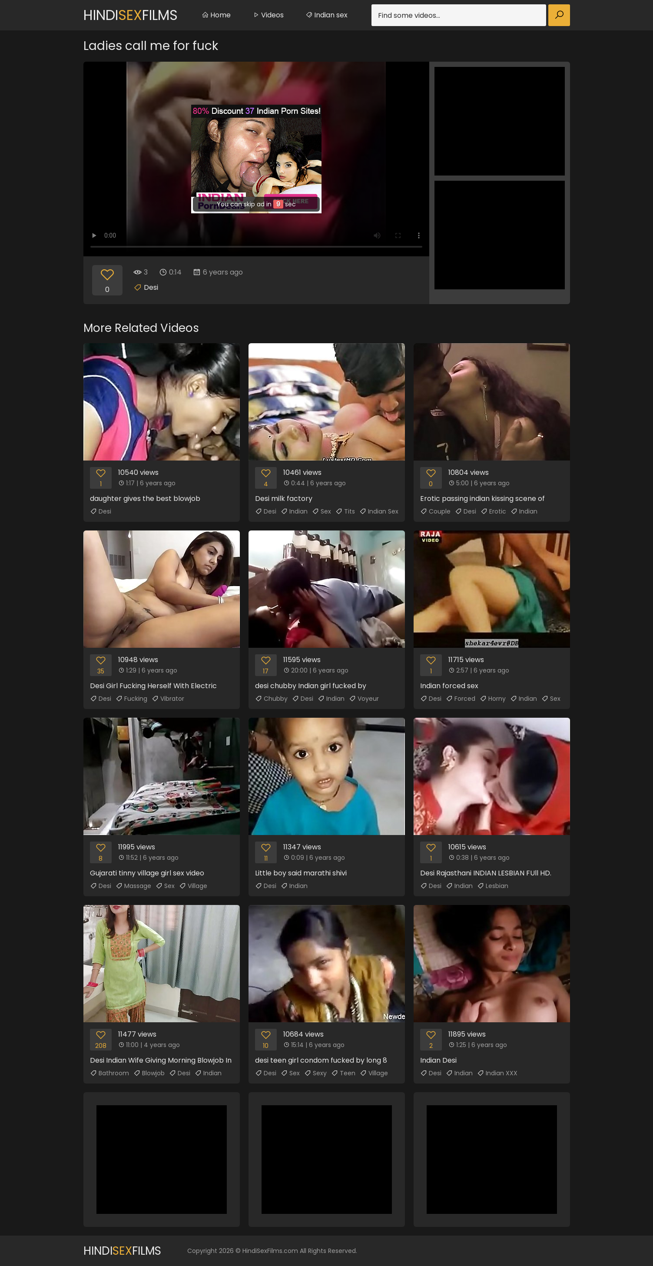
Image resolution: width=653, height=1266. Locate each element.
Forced (460, 699)
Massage (133, 886)
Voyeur (364, 699)
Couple (435, 511)
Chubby (271, 699)
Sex (321, 511)
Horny (493, 699)
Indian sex (326, 15)
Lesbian (492, 886)
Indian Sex (378, 511)
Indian (294, 511)
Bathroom (109, 1073)
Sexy (315, 1073)
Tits (345, 511)
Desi (151, 287)
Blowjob (149, 1073)
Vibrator (168, 699)
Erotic (493, 511)
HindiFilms (130, 15)
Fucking (131, 699)
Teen (343, 1073)
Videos (268, 15)
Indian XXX (497, 1073)
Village (193, 886)
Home (216, 15)
